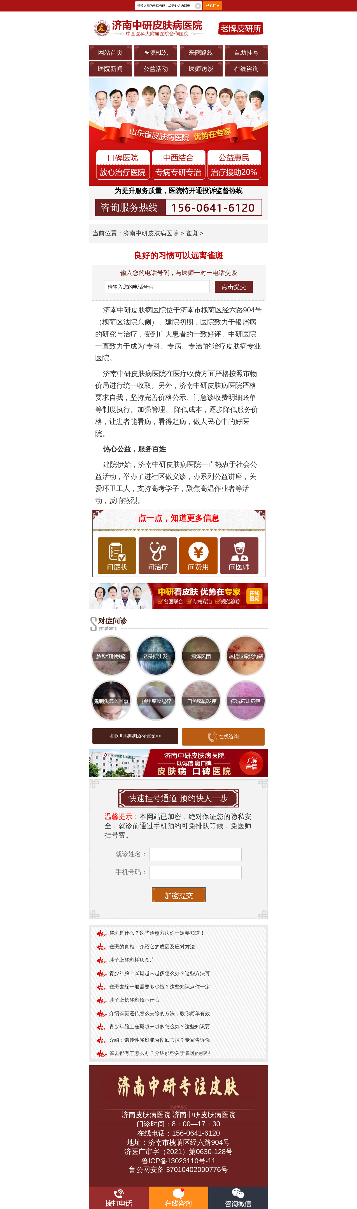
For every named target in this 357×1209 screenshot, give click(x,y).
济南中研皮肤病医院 (151, 233)
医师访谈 (201, 68)
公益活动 (155, 68)
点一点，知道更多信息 (178, 518)
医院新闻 (110, 68)
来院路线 (201, 52)
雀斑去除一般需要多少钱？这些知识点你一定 (159, 987)
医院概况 (155, 52)
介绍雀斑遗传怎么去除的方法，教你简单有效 (159, 1013)
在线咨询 (246, 68)
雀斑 (192, 233)
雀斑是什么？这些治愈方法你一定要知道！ (157, 933)
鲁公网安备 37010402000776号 (178, 1169)
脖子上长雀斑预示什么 (134, 1000)
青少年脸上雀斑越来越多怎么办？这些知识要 (159, 1026)
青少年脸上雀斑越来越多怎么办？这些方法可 (159, 973)
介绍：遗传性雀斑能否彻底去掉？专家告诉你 (159, 1040)
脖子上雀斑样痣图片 (132, 960)
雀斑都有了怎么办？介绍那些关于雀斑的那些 (159, 1053)
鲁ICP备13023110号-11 (178, 1161)
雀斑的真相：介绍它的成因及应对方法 (152, 947)
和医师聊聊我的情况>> (135, 736)
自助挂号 (246, 52)
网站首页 (110, 52)
